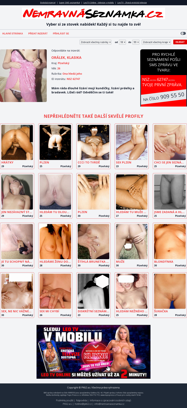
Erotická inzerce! (48, 2)
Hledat (180, 42)
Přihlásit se (61, 33)
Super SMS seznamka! (69, 2)
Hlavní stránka (12, 33)
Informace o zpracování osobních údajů (110, 400)
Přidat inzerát (37, 33)
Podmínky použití (64, 400)
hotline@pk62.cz (83, 404)
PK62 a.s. (67, 404)
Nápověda (81, 400)
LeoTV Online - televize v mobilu (98, 2)
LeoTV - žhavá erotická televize (132, 2)
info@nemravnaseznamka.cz (109, 404)
